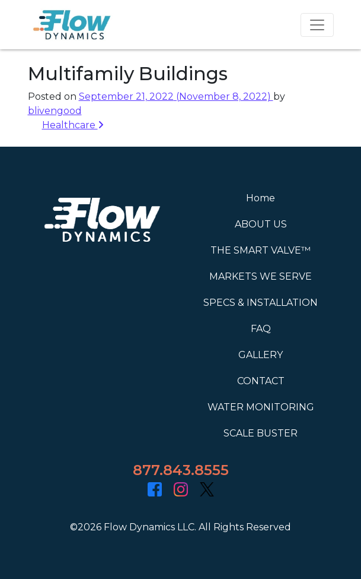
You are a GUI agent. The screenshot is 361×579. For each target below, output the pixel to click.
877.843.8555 (181, 470)
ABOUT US (261, 224)
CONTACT (261, 381)
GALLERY (260, 354)
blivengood (55, 110)
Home (260, 198)
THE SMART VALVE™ (260, 250)
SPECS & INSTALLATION (260, 302)
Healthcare (73, 125)
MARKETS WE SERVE (260, 276)
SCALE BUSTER (260, 433)
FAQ (261, 328)
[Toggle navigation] (317, 25)
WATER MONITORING (260, 407)
